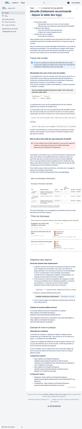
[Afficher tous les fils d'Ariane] (36, 8)
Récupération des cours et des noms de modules (53, 24)
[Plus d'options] (77, 8)
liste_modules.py (44, 78)
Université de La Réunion (46, 36)
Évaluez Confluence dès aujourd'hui (56, 396)
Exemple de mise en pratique (43, 34)
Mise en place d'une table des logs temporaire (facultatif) (56, 26)
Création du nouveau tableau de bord (49, 32)
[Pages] (13, 12)
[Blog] (13, 15)
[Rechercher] (44, 3)
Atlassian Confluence (41, 399)
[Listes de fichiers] (13, 25)
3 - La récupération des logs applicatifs (51, 8)
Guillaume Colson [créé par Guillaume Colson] (40, 18)
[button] (2, 3)
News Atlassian (54, 401)
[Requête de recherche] (54, 2)
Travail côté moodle (40, 22)
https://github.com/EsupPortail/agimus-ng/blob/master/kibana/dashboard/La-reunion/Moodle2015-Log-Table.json (54, 379)
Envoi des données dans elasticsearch (50, 30)
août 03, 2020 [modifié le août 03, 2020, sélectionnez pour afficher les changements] (61, 18)
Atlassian (54, 406)
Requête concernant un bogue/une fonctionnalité (65, 399)
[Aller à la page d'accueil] (7, 2)
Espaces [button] (15, 3)
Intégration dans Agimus (42, 28)
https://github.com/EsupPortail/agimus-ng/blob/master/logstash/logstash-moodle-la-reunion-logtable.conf (51, 369)
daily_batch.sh (42, 302)
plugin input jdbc (39, 271)
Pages (32, 8)
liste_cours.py (45, 109)
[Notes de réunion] (13, 22)
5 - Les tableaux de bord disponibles (45, 338)
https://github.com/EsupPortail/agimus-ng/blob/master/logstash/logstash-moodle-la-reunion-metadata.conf (51, 361)
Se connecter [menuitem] (76, 3)
